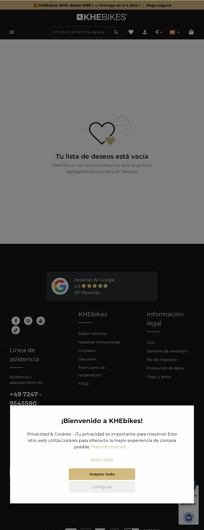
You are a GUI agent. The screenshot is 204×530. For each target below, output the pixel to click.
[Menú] (11, 32)
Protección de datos (165, 368)
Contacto (87, 350)
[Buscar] (116, 32)
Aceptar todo (102, 474)
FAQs (83, 383)
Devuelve (87, 359)
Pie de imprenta (162, 359)
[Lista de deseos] (131, 32)
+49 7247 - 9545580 (26, 399)
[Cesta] (191, 32)
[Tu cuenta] (144, 32)
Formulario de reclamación (91, 371)
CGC (151, 342)
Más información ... (110, 447)
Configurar (102, 487)
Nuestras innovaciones (99, 342)
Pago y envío (159, 376)
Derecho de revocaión (167, 351)
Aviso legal (102, 460)
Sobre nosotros (92, 333)
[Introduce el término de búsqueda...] (78, 32)
